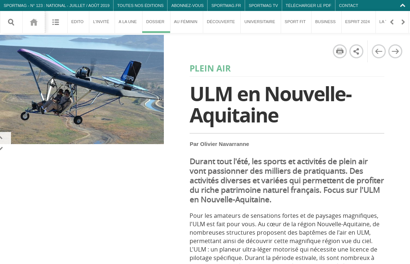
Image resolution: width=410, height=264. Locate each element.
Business (325, 21)
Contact (348, 5)
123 (33, 22)
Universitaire (259, 21)
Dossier (156, 26)
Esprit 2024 (357, 21)
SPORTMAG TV (263, 5)
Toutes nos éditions (140, 5)
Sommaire (56, 22)
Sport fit (295, 21)
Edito (77, 21)
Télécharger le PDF (308, 5)
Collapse (403, 5)
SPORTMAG (15, 5)
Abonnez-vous (187, 5)
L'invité (101, 21)
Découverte (221, 21)
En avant (402, 22)
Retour (391, 22)
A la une (128, 21)
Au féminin (186, 21)
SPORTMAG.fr (226, 5)
